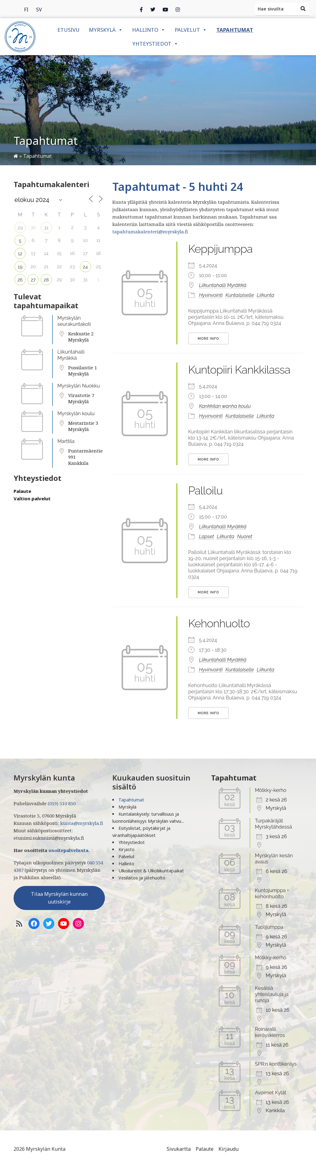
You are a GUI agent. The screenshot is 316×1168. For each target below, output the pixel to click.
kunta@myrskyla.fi (81, 823)
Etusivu (68, 29)
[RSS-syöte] (19, 923)
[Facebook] (141, 9)
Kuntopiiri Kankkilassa (239, 369)
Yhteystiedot (155, 44)
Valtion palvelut (32, 498)
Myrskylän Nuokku (78, 386)
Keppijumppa (220, 248)
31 (46, 228)
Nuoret (244, 536)
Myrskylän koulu (76, 413)
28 (46, 280)
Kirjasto (126, 849)
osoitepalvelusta (68, 850)
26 (20, 280)
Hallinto (148, 30)
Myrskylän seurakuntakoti (74, 321)
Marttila (66, 441)
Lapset (206, 536)
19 (20, 267)
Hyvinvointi (211, 295)
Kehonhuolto (219, 623)
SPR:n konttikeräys (276, 1064)
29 (20, 228)
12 (20, 253)
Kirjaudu (228, 1148)
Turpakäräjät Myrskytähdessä (273, 824)
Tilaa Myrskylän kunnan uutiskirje (59, 898)
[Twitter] (152, 9)
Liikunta (265, 295)
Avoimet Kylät (270, 1093)
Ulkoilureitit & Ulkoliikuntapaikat (151, 871)
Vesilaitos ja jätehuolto (141, 878)
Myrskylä (106, 30)
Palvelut (191, 30)
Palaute (22, 491)
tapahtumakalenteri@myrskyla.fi (150, 231)
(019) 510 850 (62, 803)
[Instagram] (165, 9)
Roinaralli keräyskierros (270, 1032)
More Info (208, 339)
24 (85, 267)
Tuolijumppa (269, 927)
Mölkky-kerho (270, 790)
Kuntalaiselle (240, 295)
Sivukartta (179, 1148)
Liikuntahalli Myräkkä (71, 355)
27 (33, 280)
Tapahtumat (234, 29)
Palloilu (205, 490)
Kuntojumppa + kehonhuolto (272, 893)
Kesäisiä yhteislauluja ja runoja (272, 994)
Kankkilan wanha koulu (225, 406)
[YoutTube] (63, 923)
